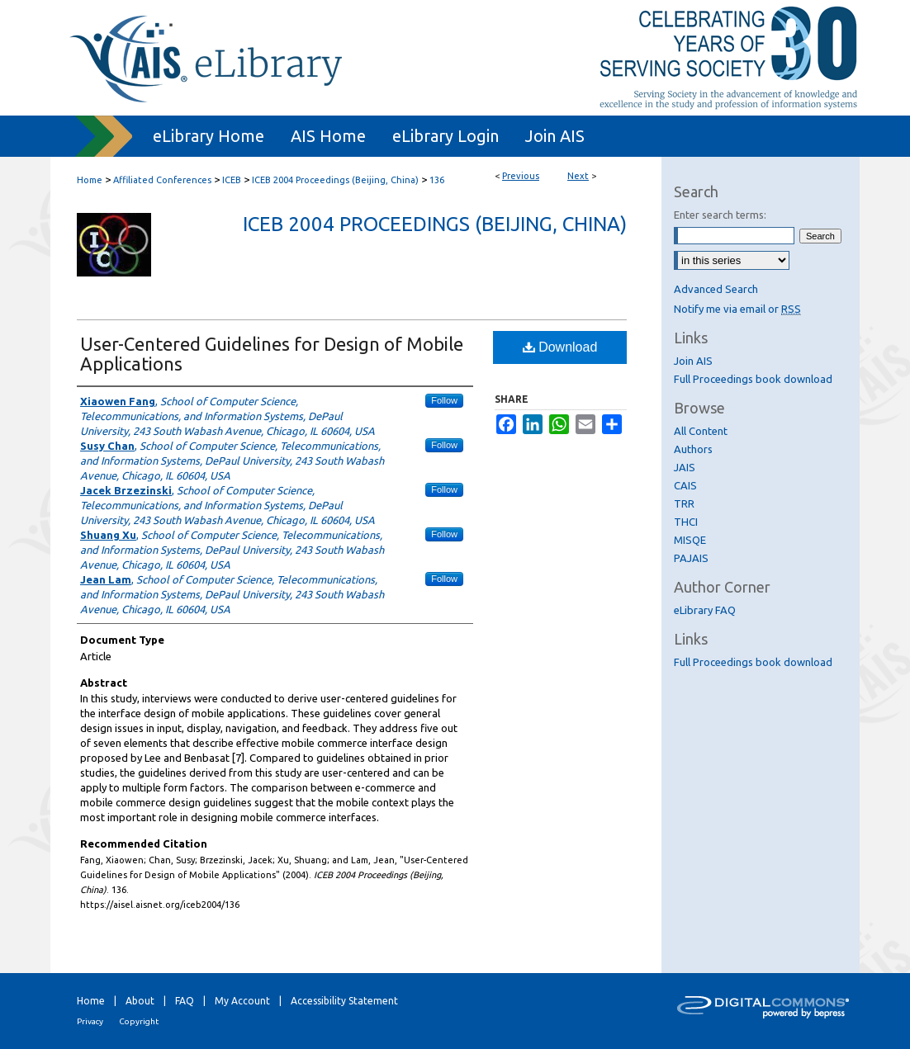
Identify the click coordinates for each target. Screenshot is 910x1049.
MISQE (690, 540)
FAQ (184, 1000)
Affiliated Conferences (162, 180)
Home (89, 180)
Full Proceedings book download (753, 379)
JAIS (684, 467)
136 (436, 180)
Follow (444, 400)
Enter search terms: (720, 214)
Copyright (139, 1021)
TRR (684, 503)
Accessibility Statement (344, 1000)
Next (578, 176)
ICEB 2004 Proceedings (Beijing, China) (335, 180)
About (140, 1000)
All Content (701, 431)
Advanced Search (716, 289)
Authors (693, 449)
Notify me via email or (737, 308)
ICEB (231, 180)
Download (560, 347)
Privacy (90, 1021)
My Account (242, 1000)
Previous (520, 176)
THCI (686, 521)
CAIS (685, 485)
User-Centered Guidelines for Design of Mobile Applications (271, 353)
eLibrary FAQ (705, 610)
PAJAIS (691, 558)
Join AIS (693, 360)
